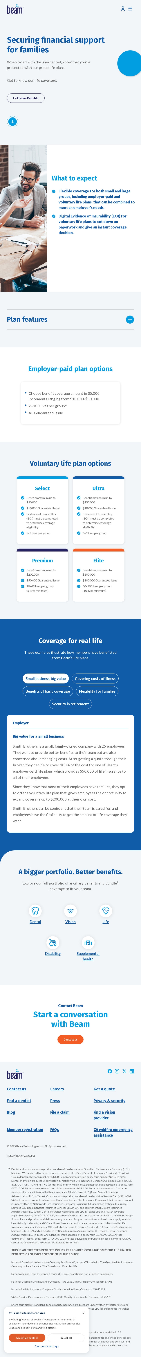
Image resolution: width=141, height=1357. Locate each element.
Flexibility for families (97, 691)
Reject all (66, 1337)
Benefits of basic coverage (48, 691)
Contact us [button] (16, 1089)
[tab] (46, 678)
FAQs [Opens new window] (54, 1129)
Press (55, 1101)
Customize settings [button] (47, 1346)
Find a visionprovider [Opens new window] (104, 1115)
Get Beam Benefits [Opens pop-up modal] (26, 98)
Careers (57, 1089)
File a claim (60, 1112)
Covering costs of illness (95, 678)
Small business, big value (46, 678)
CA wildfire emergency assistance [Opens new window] (113, 1132)
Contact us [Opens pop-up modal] (70, 1039)
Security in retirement (70, 704)
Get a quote (104, 1089)
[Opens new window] (110, 1071)
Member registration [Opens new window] (25, 1129)
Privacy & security (109, 1101)
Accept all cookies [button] (27, 1337)
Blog (11, 1112)
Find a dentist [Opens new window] (19, 1101)
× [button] (83, 1313)
